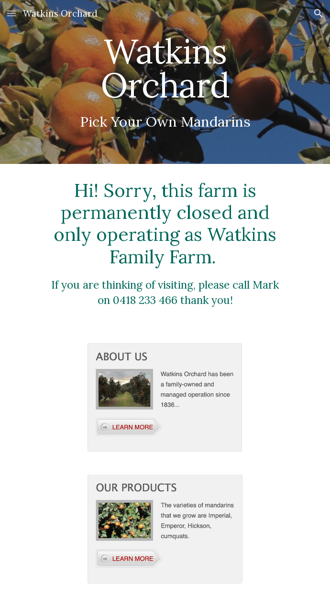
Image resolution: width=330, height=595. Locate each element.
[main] (165, 82)
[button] (11, 13)
